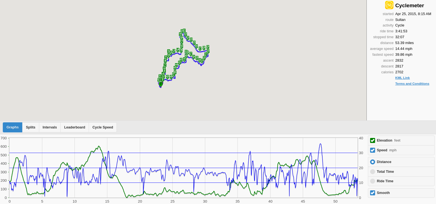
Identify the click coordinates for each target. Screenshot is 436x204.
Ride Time (385, 181)
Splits (30, 127)
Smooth (383, 193)
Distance (384, 162)
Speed (387, 150)
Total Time (385, 172)
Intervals (50, 127)
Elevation (388, 140)
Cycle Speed (102, 127)
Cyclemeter (409, 5)
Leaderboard (74, 127)
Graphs (13, 127)
